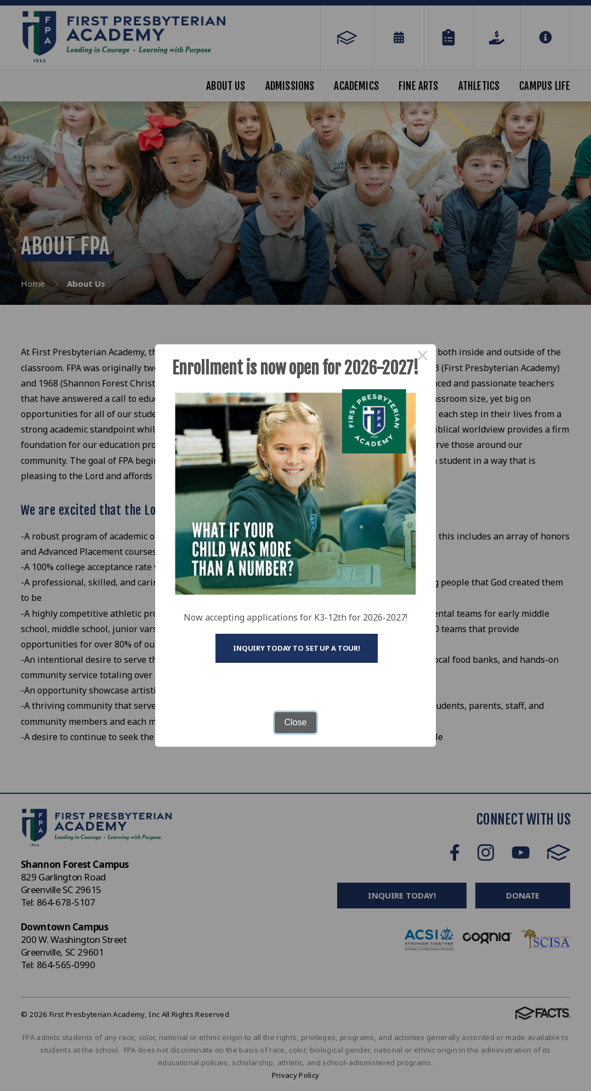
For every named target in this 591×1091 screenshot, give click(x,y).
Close (296, 722)
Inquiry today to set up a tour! (296, 648)
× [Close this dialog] (422, 357)
